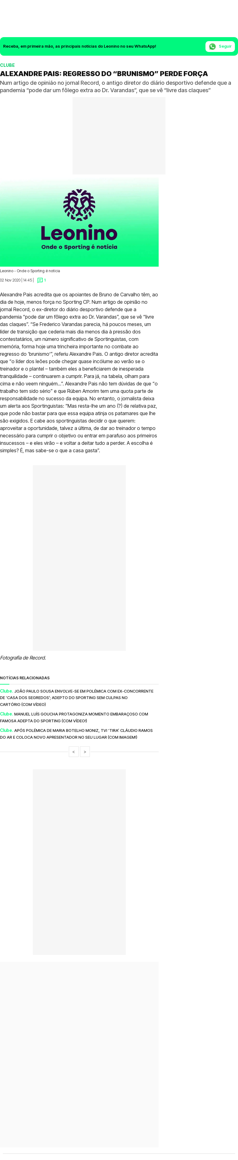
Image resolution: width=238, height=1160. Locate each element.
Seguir (220, 46)
